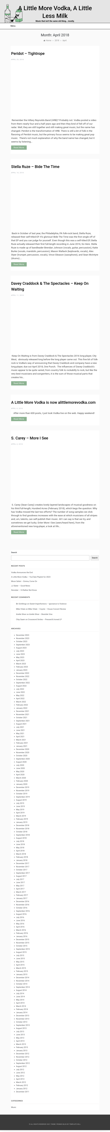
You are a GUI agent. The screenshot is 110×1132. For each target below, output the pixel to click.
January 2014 (21, 1012)
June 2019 (20, 806)
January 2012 (21, 1088)
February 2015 (22, 971)
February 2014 (22, 1009)
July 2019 (20, 803)
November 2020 (22, 752)
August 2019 (21, 800)
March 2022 (21, 702)
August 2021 (21, 724)
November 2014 (22, 981)
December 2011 (22, 1092)
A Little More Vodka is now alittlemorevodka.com (53, 402)
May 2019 (20, 809)
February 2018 (22, 857)
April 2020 (20, 775)
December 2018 (22, 825)
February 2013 (22, 1047)
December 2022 (22, 673)
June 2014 (20, 996)
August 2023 (21, 648)
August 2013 (21, 1028)
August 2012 (21, 1066)
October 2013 (21, 1022)
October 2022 (21, 679)
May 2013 (20, 1038)
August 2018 (21, 838)
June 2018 (20, 844)
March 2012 (21, 1082)
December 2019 (22, 787)
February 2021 (22, 743)
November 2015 (22, 943)
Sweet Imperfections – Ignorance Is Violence (48, 604)
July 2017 (20, 879)
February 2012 (22, 1085)
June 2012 (20, 1073)
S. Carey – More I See (29, 438)
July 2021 (20, 727)
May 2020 (20, 771)
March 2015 (21, 968)
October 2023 (21, 641)
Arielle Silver (21, 614)
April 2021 (20, 736)
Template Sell (75, 1124)
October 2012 (21, 1060)
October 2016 (21, 908)
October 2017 (21, 870)
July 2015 (20, 955)
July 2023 (20, 651)
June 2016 (20, 920)
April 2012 (20, 1079)
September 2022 (23, 683)
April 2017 (20, 889)
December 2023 (22, 635)
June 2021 (20, 730)
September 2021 (23, 721)
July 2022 (20, 689)
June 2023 (20, 654)
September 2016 (23, 911)
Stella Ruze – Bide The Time (35, 166)
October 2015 (21, 946)
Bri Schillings (21, 604)
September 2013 (23, 1025)
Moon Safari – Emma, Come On (24, 581)
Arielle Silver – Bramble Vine (40, 614)
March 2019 (21, 816)
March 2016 (21, 930)
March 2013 (21, 1044)
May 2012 (20, 1076)
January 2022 (21, 708)
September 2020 (23, 759)
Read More (19, 147)
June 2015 (20, 958)
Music (13, 1107)
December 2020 (22, 749)
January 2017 (21, 898)
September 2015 (23, 949)
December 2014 (22, 977)
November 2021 (22, 714)
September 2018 (23, 835)
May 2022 (20, 695)
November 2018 (22, 828)
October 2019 (21, 794)
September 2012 (23, 1063)
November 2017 (22, 867)
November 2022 (22, 676)
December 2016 (22, 901)
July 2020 (20, 765)
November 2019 (22, 790)
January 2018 (21, 860)
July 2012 (20, 1069)
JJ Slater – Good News (20, 586)
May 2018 (20, 848)
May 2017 (20, 886)
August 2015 (21, 952)
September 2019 (23, 797)
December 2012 (22, 1054)
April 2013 (20, 1041)
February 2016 (22, 933)
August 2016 (21, 914)
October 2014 (21, 984)
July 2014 (20, 993)
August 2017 (21, 876)
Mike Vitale (20, 609)
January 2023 (21, 670)
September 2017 (23, 873)
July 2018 (20, 841)
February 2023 (22, 667)
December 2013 (22, 1015)
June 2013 (20, 1035)
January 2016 (21, 936)
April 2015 (20, 965)
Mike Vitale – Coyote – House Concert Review (47, 609)
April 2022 (20, 698)
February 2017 (22, 895)
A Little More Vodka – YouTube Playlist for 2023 (30, 577)
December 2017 (22, 863)
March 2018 (21, 854)
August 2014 (21, 990)
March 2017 (21, 892)
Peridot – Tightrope (28, 53)
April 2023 (20, 660)
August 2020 (21, 762)
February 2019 (22, 819)
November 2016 (22, 905)
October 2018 (21, 832)
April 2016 (20, 927)
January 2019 (21, 822)
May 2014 (20, 1000)
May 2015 (20, 962)
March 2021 (21, 740)
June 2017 (20, 882)
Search (14, 552)
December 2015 (22, 939)
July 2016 (20, 917)
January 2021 (21, 746)
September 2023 (23, 645)
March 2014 (21, 1006)
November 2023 (22, 638)
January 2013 (21, 1050)
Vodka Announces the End (22, 572)
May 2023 (20, 657)
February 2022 (22, 705)
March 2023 (21, 664)
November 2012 (22, 1057)
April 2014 (20, 1003)
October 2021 (21, 717)
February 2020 (22, 781)
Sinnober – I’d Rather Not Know (24, 590)
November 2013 (22, 1019)
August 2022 (21, 686)
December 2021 (22, 711)
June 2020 (20, 768)
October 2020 (21, 756)
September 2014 (23, 987)
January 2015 (21, 974)
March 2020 (21, 778)
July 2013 (20, 1031)
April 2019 (20, 813)
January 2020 (21, 784)
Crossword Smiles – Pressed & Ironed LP (45, 619)
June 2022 (20, 692)
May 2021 (20, 733)
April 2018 (20, 851)
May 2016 (20, 924)
